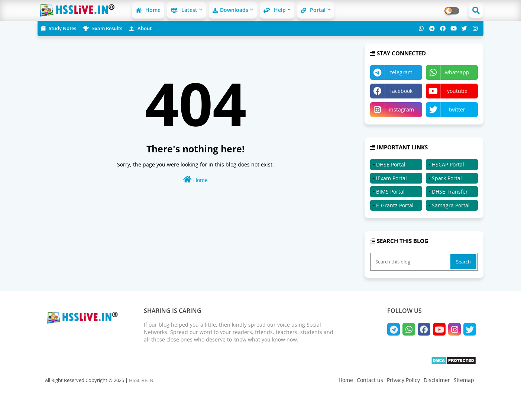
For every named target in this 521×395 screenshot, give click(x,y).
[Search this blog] (411, 261)
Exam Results (102, 28)
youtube (457, 90)
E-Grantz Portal (395, 205)
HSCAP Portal (448, 164)
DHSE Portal (390, 164)
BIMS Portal (390, 191)
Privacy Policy (403, 379)
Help (274, 9)
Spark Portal (447, 178)
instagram (401, 109)
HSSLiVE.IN (141, 380)
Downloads (230, 9)
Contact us (370, 379)
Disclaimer (437, 379)
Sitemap (464, 379)
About (140, 28)
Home (148, 9)
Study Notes (58, 28)
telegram (401, 72)
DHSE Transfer (450, 191)
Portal (313, 9)
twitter (457, 109)
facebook (401, 90)
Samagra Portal (451, 205)
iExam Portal (391, 178)
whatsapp (457, 72)
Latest (184, 9)
